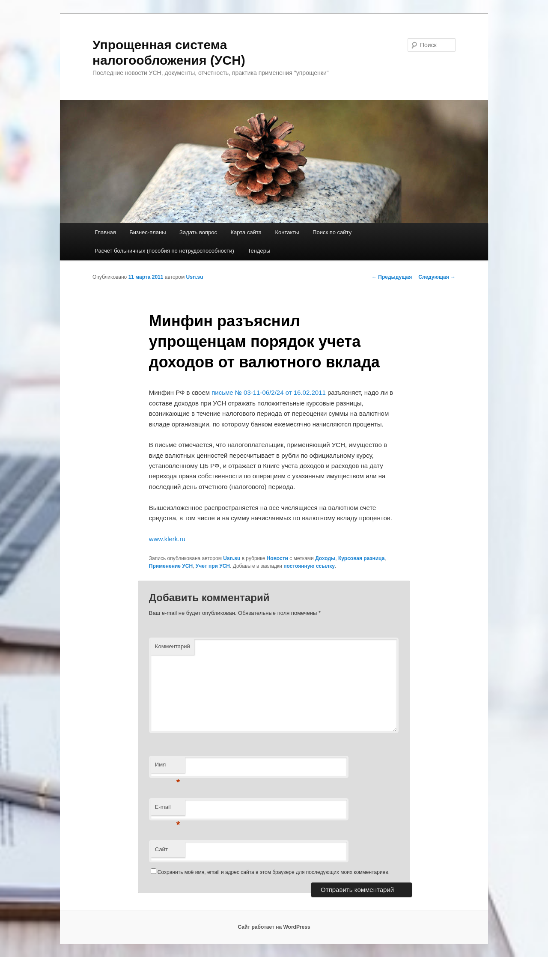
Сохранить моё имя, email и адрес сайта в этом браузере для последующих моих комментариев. (274, 872)
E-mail (167, 809)
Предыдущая (392, 277)
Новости (277, 558)
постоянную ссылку (309, 566)
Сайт (161, 849)
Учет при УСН (213, 566)
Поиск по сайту (332, 232)
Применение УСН (171, 566)
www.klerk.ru (167, 539)
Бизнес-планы (147, 232)
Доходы (325, 558)
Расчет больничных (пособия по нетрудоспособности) (164, 250)
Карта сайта (246, 232)
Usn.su (194, 277)
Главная (105, 232)
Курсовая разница (361, 558)
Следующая (437, 277)
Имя (167, 767)
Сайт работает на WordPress (274, 927)
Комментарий (172, 646)
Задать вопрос (198, 232)
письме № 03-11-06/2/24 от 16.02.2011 (268, 392)
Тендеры (258, 250)
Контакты (287, 232)
